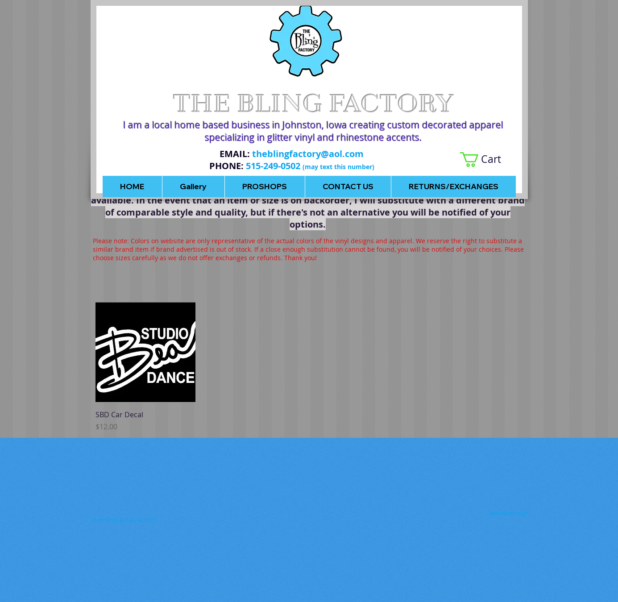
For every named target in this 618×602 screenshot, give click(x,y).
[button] (488, 159)
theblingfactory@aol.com (308, 154)
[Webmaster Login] (508, 513)
